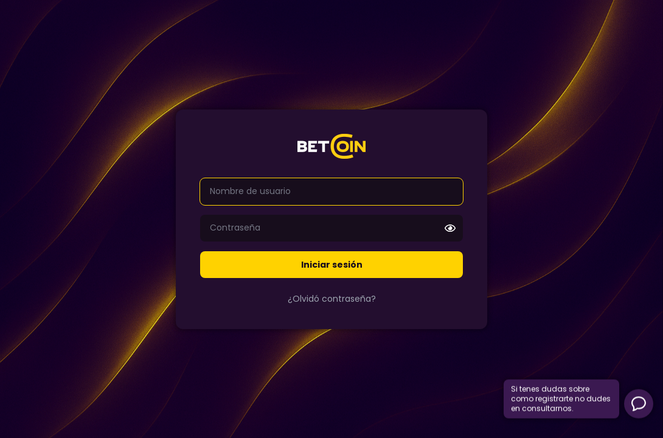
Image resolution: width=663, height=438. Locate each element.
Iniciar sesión (332, 265)
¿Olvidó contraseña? (332, 299)
